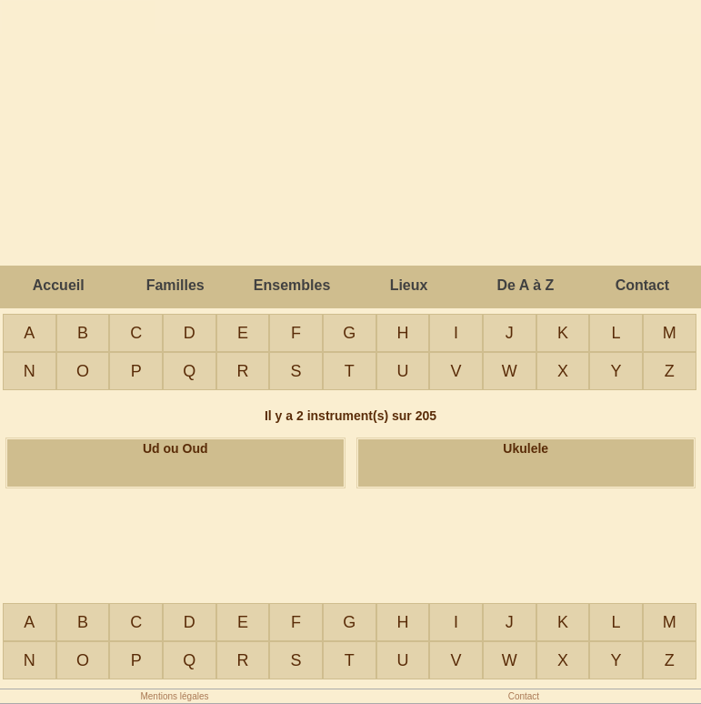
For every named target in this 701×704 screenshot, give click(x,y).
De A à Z (526, 285)
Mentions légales (174, 696)
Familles (175, 285)
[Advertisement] (351, 544)
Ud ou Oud (175, 448)
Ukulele (525, 448)
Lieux (409, 285)
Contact (643, 285)
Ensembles (292, 285)
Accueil (59, 285)
